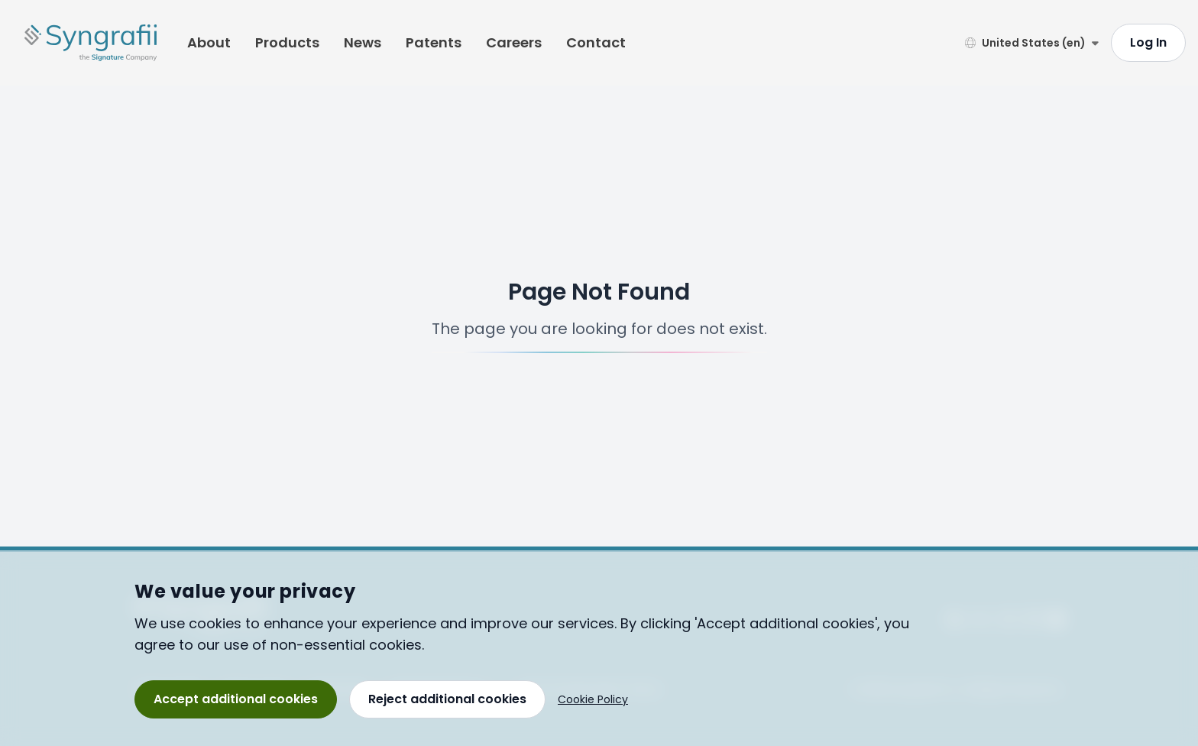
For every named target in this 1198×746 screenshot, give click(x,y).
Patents (433, 42)
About (209, 42)
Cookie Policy (593, 699)
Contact (596, 42)
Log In (1148, 42)
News (362, 42)
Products (287, 42)
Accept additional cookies (236, 699)
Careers (514, 42)
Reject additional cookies (447, 699)
